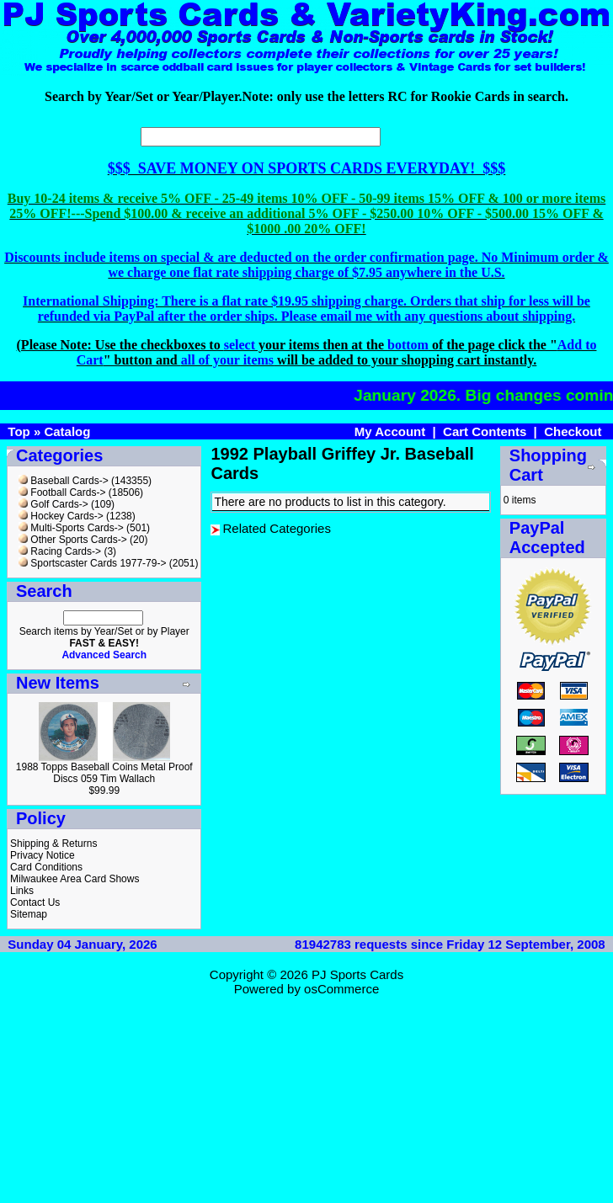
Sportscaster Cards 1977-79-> (92, 563)
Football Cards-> (62, 492)
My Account (389, 431)
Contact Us (35, 902)
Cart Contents (484, 431)
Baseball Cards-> (64, 481)
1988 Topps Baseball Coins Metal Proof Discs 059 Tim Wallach (104, 773)
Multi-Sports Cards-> (71, 528)
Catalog (67, 431)
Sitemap (28, 914)
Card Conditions (46, 867)
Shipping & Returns (53, 843)
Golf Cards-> (53, 504)
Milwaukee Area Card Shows (74, 879)
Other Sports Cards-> (73, 540)
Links (22, 891)
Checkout (572, 431)
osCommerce (341, 989)
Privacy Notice (42, 855)
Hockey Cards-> (61, 516)
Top (18, 431)
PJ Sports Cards (357, 974)
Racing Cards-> (60, 551)
